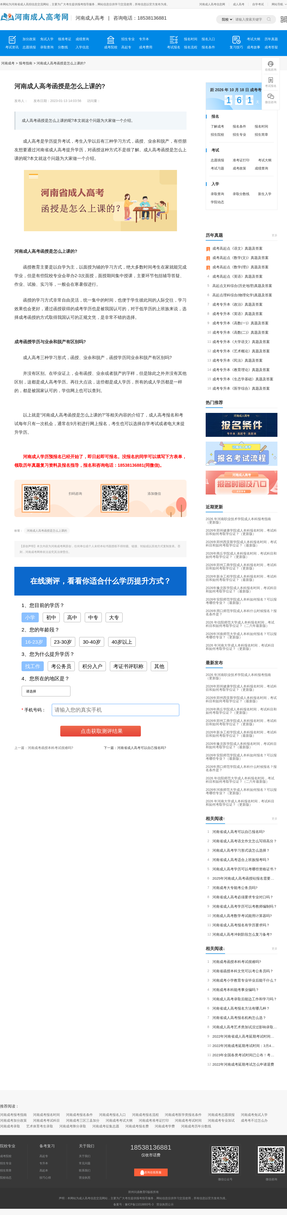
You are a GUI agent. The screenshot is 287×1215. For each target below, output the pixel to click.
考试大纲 (253, 39)
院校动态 (5, 1177)
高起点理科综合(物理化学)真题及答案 (242, 295)
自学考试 (258, 4)
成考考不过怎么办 (254, 1120)
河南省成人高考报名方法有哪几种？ (241, 1008)
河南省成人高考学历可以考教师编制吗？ (244, 906)
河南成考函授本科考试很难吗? (236, 961)
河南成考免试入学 (254, 1114)
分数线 (63, 47)
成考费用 (145, 47)
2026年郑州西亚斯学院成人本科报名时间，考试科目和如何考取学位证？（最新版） (241, 543)
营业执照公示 (165, 1204)
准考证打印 (241, 160)
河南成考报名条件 (79, 1114)
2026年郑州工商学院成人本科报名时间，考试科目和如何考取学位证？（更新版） (241, 566)
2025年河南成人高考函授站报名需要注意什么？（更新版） (244, 878)
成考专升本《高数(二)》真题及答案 (240, 332)
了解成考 (217, 126)
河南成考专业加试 (221, 1120)
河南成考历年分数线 (196, 1126)
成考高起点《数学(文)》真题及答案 (240, 257)
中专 (93, 617)
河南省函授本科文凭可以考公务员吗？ (242, 971)
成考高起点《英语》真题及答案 (237, 276)
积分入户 (92, 666)
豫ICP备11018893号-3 (139, 1204)
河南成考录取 (10, 1126)
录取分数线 (241, 194)
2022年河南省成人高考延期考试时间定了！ (244, 1036)
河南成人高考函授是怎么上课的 (47, 530)
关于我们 (84, 1156)
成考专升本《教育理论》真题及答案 (241, 369)
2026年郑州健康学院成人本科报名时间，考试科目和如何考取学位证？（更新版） (241, 532)
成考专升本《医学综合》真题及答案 (241, 388)
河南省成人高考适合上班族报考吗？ (241, 859)
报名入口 (208, 39)
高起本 (43, 1170)
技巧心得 (45, 1177)
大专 (114, 617)
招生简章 (261, 134)
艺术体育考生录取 (39, 1126)
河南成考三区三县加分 (82, 1120)
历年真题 (271, 39)
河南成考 (8, 63)
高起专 (126, 47)
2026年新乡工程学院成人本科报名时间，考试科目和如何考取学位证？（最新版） (241, 578)
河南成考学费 (165, 1126)
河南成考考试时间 (188, 1120)
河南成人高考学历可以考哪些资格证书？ (244, 869)
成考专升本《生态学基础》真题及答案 (242, 379)
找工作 (32, 666)
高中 (72, 617)
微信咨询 (270, 98)
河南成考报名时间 (46, 1114)
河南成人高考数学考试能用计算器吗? (242, 915)
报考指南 (25, 63)
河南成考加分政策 (13, 1120)
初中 (51, 617)
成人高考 (238, 4)
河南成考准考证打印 (154, 1120)
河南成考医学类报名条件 (183, 1114)
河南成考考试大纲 (119, 1120)
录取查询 (47, 47)
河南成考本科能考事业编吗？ (235, 989)
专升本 (144, 39)
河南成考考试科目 (46, 1120)
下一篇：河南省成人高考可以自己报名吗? (135, 747)
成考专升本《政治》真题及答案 (237, 304)
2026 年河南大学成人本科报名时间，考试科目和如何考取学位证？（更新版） (240, 647)
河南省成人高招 (21, 4)
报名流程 (190, 47)
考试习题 (217, 168)
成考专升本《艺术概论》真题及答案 (241, 351)
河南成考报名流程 (145, 1114)
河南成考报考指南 (13, 1114)
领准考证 (64, 39)
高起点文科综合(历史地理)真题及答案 (242, 285)
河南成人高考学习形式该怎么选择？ (241, 850)
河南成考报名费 (137, 1126)
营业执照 (84, 1177)
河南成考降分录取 (72, 1126)
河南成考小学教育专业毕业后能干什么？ (244, 980)
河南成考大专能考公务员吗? (234, 887)
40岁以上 (122, 642)
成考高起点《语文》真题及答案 (237, 248)
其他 (159, 666)
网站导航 (277, 4)
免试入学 (47, 39)
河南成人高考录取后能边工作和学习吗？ (244, 999)
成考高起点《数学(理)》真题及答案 (240, 267)
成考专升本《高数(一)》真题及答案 (240, 323)
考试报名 (270, 82)
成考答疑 (271, 47)
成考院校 (5, 1156)
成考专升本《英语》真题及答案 (237, 313)
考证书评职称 (128, 666)
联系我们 (84, 1170)
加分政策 (29, 39)
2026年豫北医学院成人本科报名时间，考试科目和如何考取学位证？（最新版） (241, 589)
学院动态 (217, 202)
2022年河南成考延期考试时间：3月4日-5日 (244, 1045)
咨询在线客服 (150, 1172)
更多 (274, 235)
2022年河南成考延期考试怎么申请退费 (243, 1064)
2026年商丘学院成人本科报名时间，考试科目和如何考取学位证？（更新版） (241, 555)
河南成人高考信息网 (212, 4)
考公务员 (61, 666)
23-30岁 (63, 642)
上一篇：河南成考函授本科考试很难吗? (43, 748)
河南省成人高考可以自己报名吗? (238, 831)
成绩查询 (82, 39)
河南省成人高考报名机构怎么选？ (239, 1017)
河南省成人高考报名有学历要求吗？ (241, 925)
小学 (30, 617)
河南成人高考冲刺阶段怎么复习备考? (242, 934)
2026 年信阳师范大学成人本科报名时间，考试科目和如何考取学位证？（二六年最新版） (240, 624)
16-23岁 (34, 642)
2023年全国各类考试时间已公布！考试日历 (244, 1055)
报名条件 (208, 47)
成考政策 (239, 168)
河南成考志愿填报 (221, 1114)
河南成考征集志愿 (105, 1126)
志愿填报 (29, 47)
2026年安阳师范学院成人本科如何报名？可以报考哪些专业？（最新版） (241, 601)
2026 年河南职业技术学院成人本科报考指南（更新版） (238, 520)
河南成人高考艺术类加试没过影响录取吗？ (244, 1027)
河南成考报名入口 (112, 1114)
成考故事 (253, 47)
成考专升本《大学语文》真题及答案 (241, 341)
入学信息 (82, 47)
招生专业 (128, 39)
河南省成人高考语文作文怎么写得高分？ (244, 841)
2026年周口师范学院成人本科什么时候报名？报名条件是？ (241, 612)
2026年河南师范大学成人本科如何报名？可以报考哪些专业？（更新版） (241, 635)
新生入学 (264, 194)
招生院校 (217, 134)
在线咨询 (270, 66)
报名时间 (190, 39)
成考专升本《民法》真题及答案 (237, 360)
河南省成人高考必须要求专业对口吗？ (242, 897)
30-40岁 (92, 642)
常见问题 (84, 1163)
